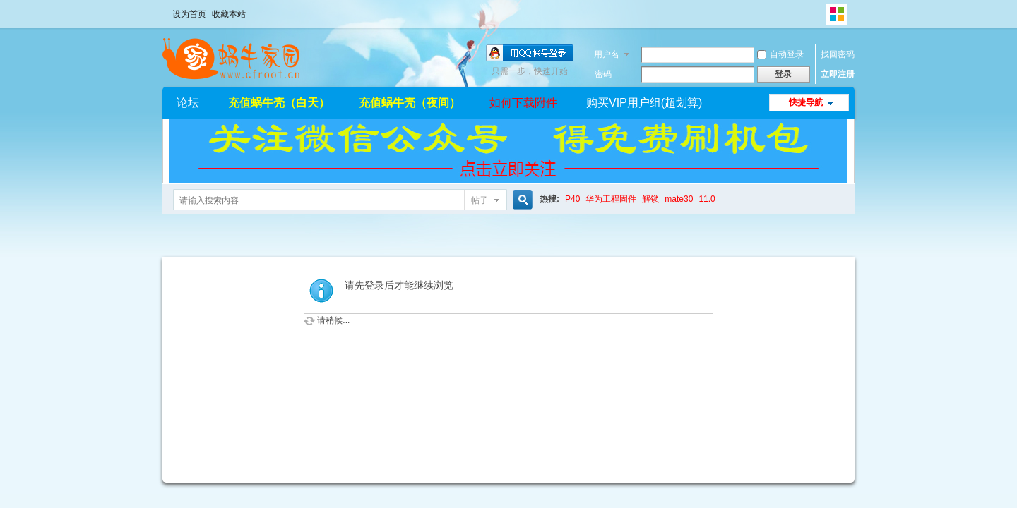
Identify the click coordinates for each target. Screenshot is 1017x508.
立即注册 (838, 74)
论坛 (188, 103)
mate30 (679, 199)
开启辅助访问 (822, 10)
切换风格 (837, 14)
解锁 (650, 199)
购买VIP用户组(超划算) (644, 103)
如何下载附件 (523, 103)
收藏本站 (229, 14)
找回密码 (838, 54)
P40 (572, 199)
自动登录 (780, 54)
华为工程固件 (610, 199)
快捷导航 (806, 102)
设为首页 (189, 14)
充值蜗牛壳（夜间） (409, 103)
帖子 (479, 200)
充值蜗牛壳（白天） (279, 103)
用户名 (606, 54)
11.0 (706, 199)
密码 (603, 74)
